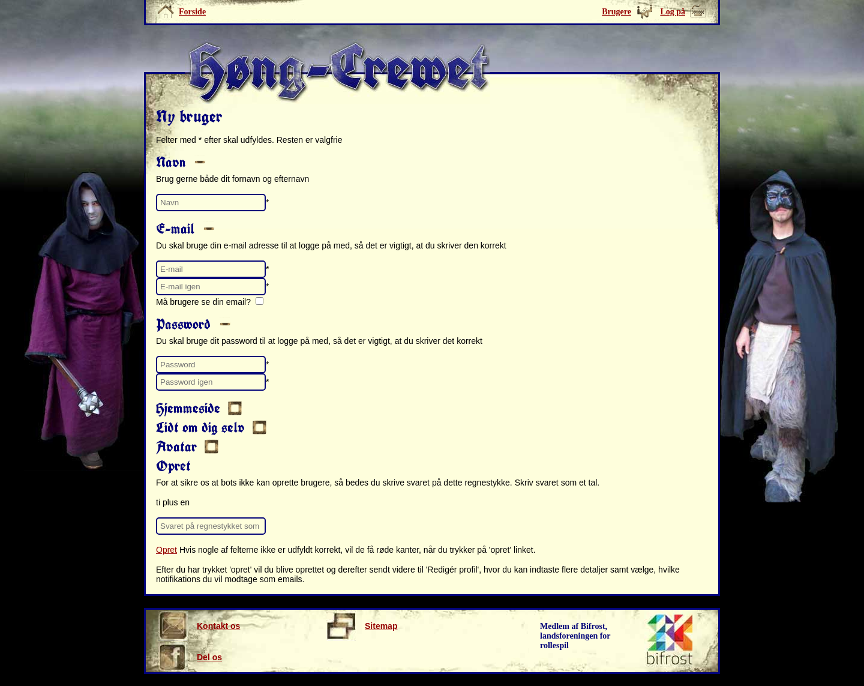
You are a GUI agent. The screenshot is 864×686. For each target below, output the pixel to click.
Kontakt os (199, 626)
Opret (166, 550)
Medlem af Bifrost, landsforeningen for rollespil (575, 636)
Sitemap (361, 626)
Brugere (616, 11)
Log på (672, 11)
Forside (192, 11)
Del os (190, 657)
